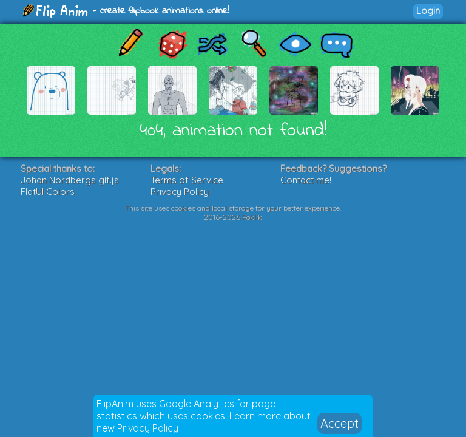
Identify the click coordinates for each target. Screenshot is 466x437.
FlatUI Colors (48, 191)
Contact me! (305, 180)
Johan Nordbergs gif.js (70, 180)
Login (428, 10)
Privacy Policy (147, 428)
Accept (339, 423)
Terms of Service (186, 180)
